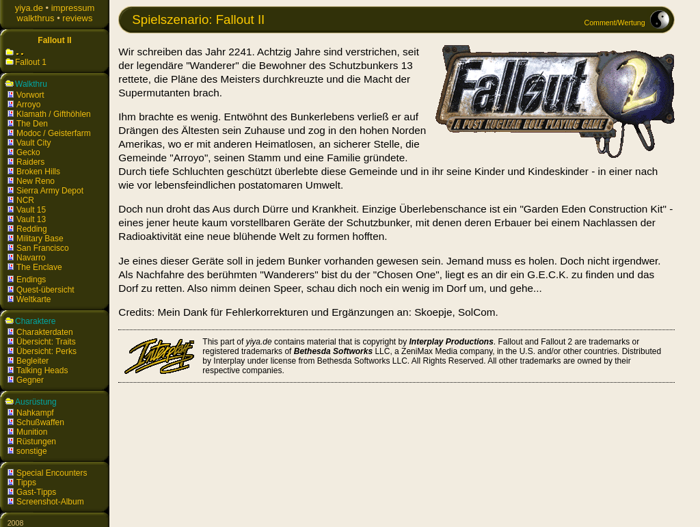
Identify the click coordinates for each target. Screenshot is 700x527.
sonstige (31, 451)
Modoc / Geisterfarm (53, 133)
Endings (31, 279)
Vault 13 (31, 219)
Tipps (26, 482)
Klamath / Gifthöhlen (53, 114)
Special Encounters (51, 473)
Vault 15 (31, 210)
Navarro (31, 257)
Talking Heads (42, 370)
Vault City (33, 143)
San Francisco (42, 248)
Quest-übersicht (45, 290)
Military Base (40, 238)
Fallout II (54, 40)
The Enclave (39, 267)
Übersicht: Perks (46, 351)
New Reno (35, 181)
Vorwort (30, 95)
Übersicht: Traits (46, 342)
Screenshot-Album (50, 501)
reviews (77, 18)
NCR (25, 200)
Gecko (28, 152)
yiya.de (29, 8)
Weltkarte (33, 299)
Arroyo (28, 104)
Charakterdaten (44, 332)
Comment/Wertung (614, 22)
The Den (32, 124)
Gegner (30, 380)
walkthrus (36, 18)
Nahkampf (35, 413)
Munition (31, 432)
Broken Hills (38, 171)
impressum (73, 8)
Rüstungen (36, 441)
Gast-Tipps (36, 492)
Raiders (30, 162)
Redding (31, 229)
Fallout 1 (30, 62)
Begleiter (32, 361)
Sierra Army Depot (49, 190)
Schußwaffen (40, 422)
